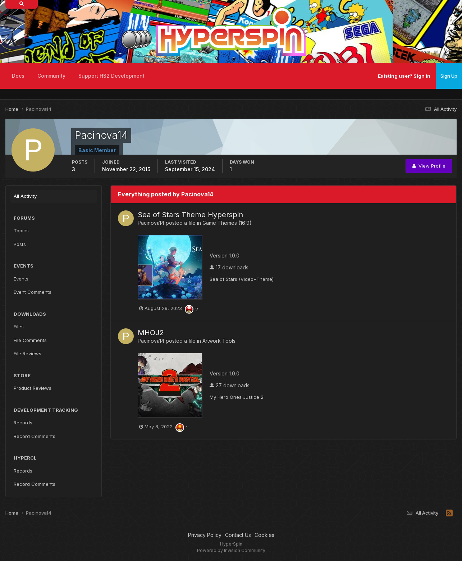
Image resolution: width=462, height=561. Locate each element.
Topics (21, 230)
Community (51, 76)
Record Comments (34, 436)
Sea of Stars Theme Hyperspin (190, 214)
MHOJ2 (151, 332)
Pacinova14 (151, 223)
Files (19, 326)
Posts (20, 244)
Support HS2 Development (111, 76)
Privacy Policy (204, 535)
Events (21, 279)
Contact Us (238, 535)
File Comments (30, 340)
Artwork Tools (218, 341)
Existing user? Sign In (404, 76)
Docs (18, 76)
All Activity (25, 196)
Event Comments (32, 292)
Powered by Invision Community (231, 550)
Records (23, 422)
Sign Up (448, 76)
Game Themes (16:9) (227, 223)
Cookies (264, 535)
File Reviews (27, 353)
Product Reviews (32, 388)
